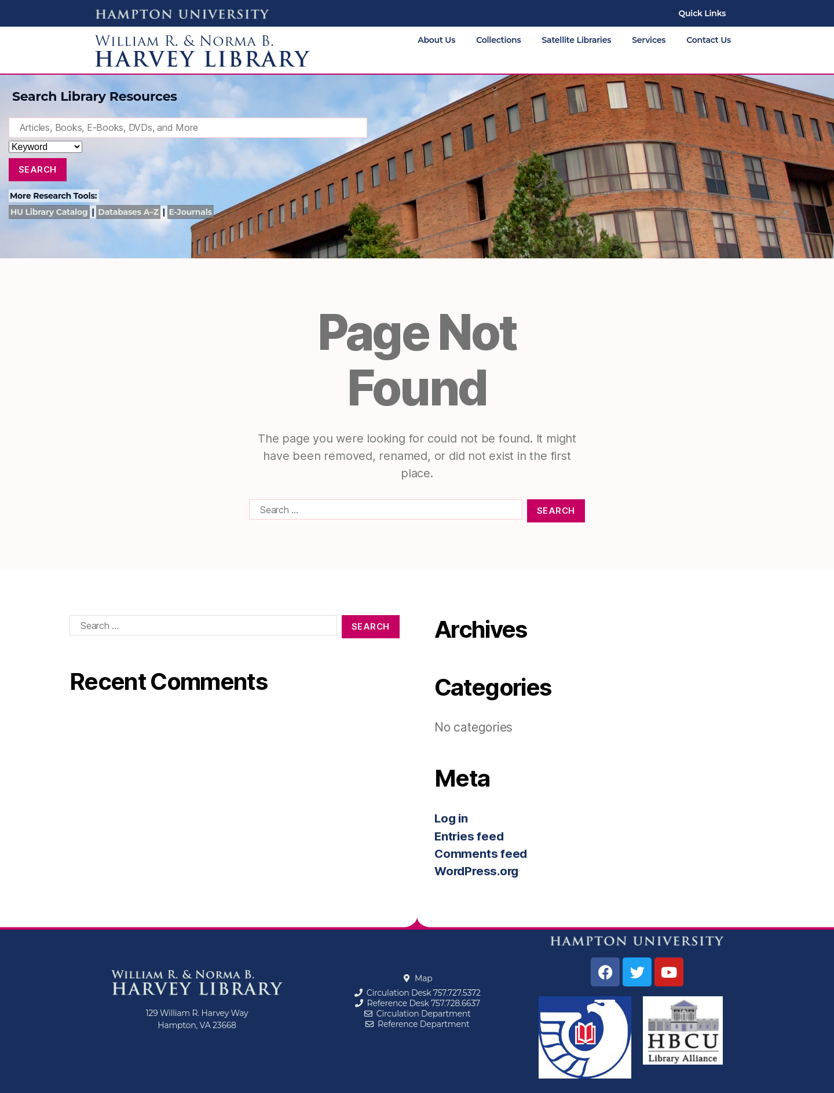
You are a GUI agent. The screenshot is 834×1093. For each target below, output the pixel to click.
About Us (436, 40)
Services (648, 40)
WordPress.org (478, 871)
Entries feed (470, 836)
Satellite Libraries (577, 40)
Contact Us (708, 40)
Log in (452, 818)
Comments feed (481, 853)
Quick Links (702, 13)
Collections (498, 40)
